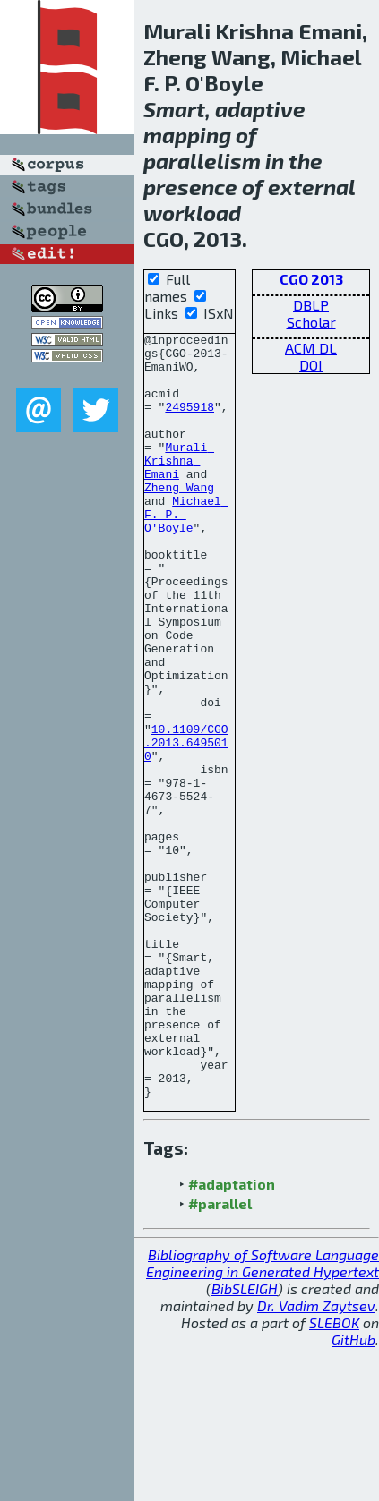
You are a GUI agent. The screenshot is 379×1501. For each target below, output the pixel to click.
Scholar (311, 321)
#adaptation (231, 1336)
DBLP (311, 304)
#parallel (220, 1356)
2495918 (189, 422)
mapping (187, 135)
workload (192, 213)
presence (190, 187)
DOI (311, 364)
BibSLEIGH (244, 1441)
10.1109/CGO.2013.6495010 (186, 825)
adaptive (260, 109)
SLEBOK (334, 1475)
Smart (174, 109)
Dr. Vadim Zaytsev (316, 1458)
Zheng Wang (179, 519)
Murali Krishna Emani (179, 487)
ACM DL (311, 347)
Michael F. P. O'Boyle (186, 551)
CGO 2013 (311, 278)
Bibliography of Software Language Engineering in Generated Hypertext (262, 1416)
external (311, 187)
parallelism (202, 161)
